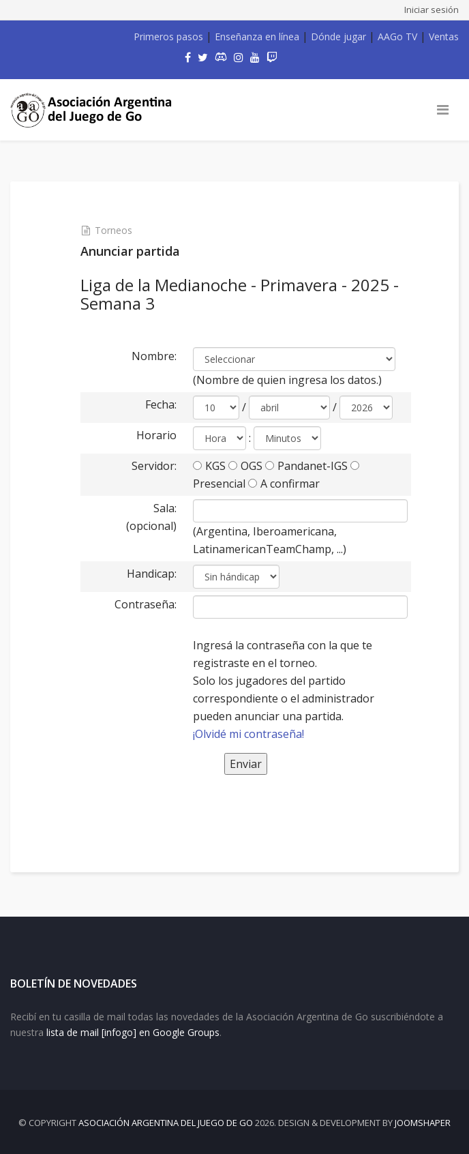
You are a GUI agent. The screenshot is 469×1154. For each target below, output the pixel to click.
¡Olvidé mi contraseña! (248, 733)
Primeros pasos (168, 36)
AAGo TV (397, 36)
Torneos (113, 230)
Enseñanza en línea (257, 36)
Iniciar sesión (431, 9)
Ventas (444, 36)
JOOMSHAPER (423, 1122)
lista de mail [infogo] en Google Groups (133, 1032)
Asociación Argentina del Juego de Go (165, 1122)
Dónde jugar (338, 36)
